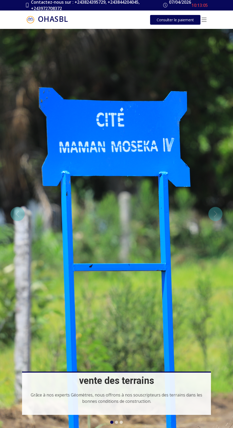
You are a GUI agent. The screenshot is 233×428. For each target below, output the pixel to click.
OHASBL (46, 19)
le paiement (175, 19)
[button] (17, 214)
